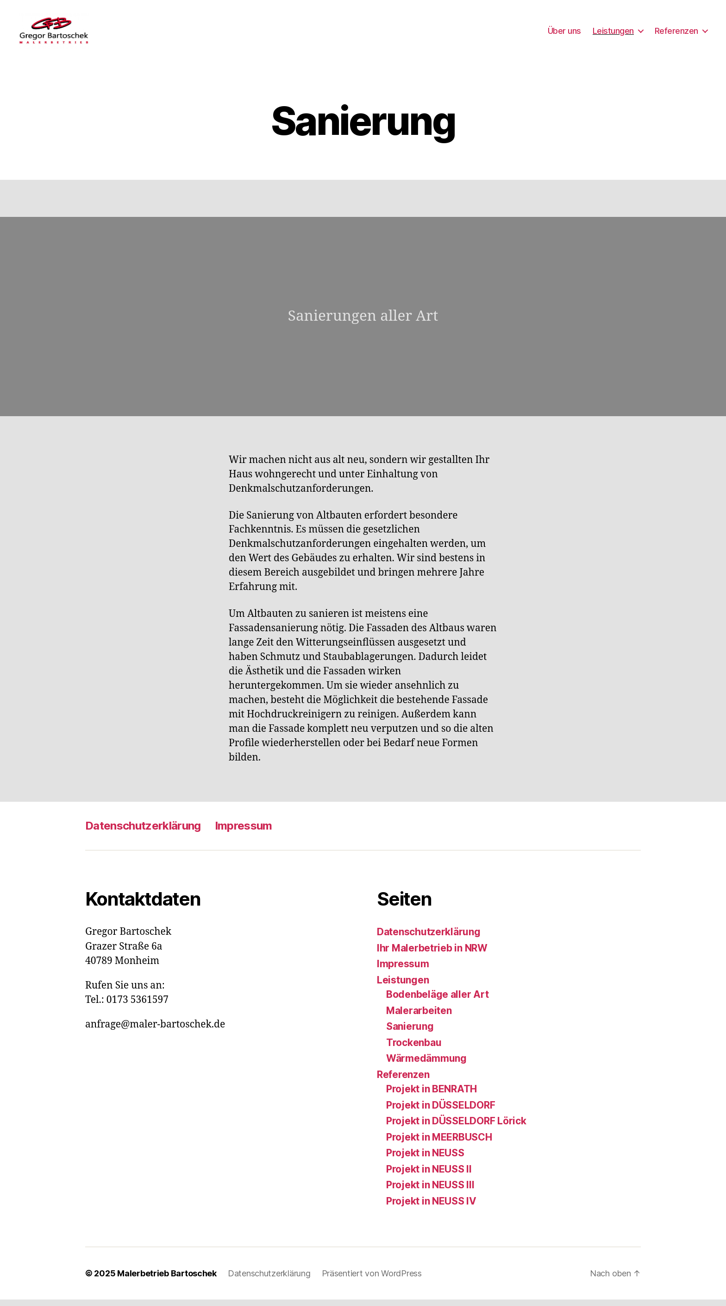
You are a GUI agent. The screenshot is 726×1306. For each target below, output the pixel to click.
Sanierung (410, 1033)
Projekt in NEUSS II (429, 1175)
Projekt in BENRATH (431, 1095)
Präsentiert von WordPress (372, 1280)
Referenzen (676, 33)
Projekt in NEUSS (425, 1159)
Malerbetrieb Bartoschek (167, 1280)
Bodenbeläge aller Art (437, 1001)
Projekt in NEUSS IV (431, 1207)
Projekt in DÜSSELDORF (440, 1111)
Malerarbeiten (419, 1016)
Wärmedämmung (426, 1065)
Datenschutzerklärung (143, 832)
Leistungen (613, 33)
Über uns (564, 33)
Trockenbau (413, 1048)
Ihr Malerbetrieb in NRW (432, 954)
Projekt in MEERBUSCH (439, 1143)
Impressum (243, 832)
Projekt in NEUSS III (430, 1191)
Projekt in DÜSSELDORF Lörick (456, 1127)
